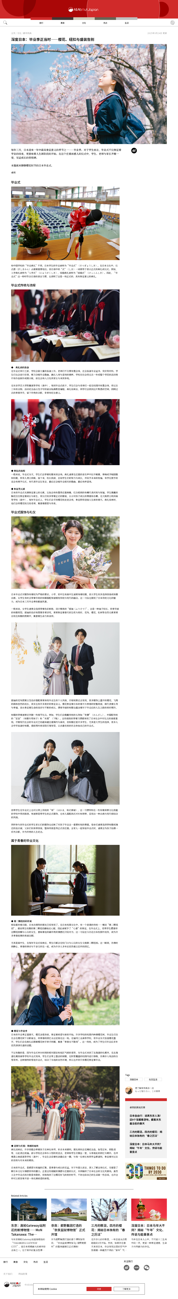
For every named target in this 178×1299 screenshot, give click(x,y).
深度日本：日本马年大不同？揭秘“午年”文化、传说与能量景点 (146, 1148)
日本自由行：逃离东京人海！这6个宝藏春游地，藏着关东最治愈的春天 (146, 1119)
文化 (84, 22)
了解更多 (126, 1288)
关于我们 (7, 1273)
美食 (63, 22)
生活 (127, 22)
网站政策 (22, 1273)
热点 (105, 22)
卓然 (13, 172)
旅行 (41, 22)
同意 (99, 1288)
